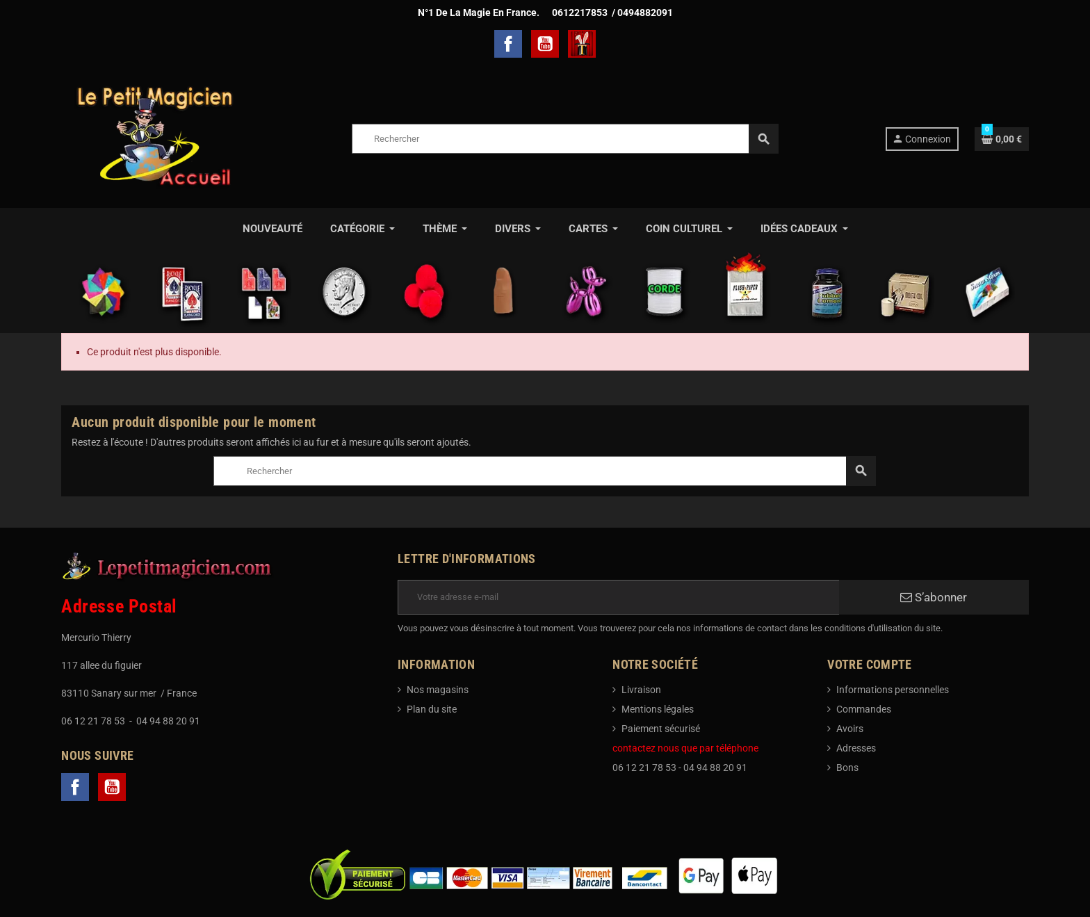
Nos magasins (438, 689)
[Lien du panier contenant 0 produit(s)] (1002, 139)
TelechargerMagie (582, 44)
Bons (847, 767)
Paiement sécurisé (660, 728)
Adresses (856, 748)
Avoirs (849, 728)
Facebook (508, 44)
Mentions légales (657, 709)
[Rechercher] (565, 139)
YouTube (545, 44)
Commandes (863, 709)
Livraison (641, 689)
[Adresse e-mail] (618, 597)
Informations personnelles (892, 689)
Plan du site (432, 709)
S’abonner (933, 597)
